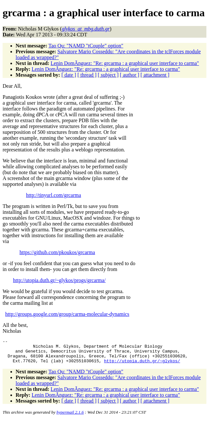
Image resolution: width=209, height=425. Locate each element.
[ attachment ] (154, 75)
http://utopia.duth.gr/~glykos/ (142, 365)
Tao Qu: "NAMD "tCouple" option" (85, 45)
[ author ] (129, 75)
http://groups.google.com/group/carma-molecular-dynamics (67, 314)
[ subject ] (108, 75)
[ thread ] (87, 75)
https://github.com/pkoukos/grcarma (57, 252)
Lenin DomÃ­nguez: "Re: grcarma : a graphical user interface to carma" (125, 63)
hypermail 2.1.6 (70, 417)
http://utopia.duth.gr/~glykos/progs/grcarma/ (59, 280)
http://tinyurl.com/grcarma (53, 195)
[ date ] (68, 75)
